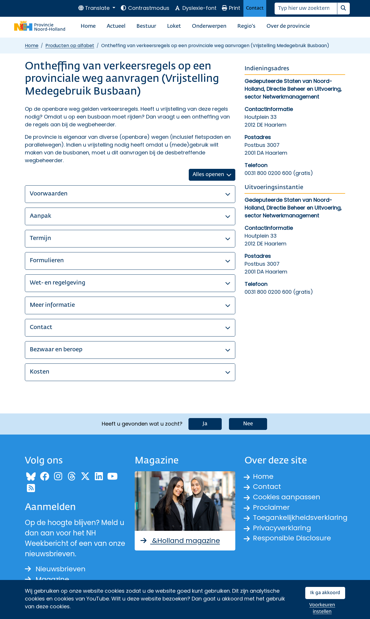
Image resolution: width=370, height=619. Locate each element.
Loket (174, 26)
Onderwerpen (209, 26)
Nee (248, 423)
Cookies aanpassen (287, 497)
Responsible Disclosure (292, 538)
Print (230, 8)
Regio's (246, 26)
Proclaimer (272, 507)
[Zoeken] (306, 8)
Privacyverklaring (282, 528)
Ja (205, 423)
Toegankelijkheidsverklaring (300, 517)
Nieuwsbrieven (55, 569)
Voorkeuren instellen (322, 608)
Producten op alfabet (69, 45)
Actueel (116, 26)
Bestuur (146, 26)
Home (88, 26)
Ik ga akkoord (325, 593)
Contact (255, 8)
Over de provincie (288, 26)
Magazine (47, 579)
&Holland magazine (180, 540)
